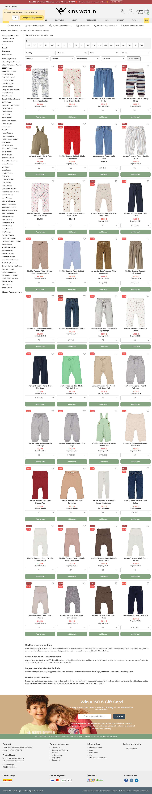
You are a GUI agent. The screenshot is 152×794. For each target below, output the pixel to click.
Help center (56, 758)
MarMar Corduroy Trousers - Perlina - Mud (135, 272)
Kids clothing (13, 30)
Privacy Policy (105, 791)
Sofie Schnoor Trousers (10, 260)
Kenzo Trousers (7, 155)
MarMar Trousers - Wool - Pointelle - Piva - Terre (104, 559)
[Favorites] (52, 66)
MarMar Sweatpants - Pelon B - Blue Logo (40, 445)
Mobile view (145, 791)
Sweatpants (6, 51)
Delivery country (125, 791)
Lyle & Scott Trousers (9, 189)
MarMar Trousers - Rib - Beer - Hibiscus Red (40, 502)
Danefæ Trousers (7, 87)
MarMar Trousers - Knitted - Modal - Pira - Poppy (72, 157)
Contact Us (56, 748)
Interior (121, 20)
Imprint (114, 791)
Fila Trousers (6, 114)
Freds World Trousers (9, 121)
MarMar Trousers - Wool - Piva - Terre (104, 617)
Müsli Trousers (7, 226)
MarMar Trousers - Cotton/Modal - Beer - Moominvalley (40, 100)
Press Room (93, 753)
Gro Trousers (6, 127)
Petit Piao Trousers (8, 235)
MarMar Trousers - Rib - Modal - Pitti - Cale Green (72, 387)
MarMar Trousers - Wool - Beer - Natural (135, 559)
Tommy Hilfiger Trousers (10, 275)
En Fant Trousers (7, 108)
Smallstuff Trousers (8, 257)
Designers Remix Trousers (10, 90)
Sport (76, 20)
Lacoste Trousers (7, 164)
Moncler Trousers (8, 223)
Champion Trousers (8, 77)
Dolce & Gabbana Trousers (11, 99)
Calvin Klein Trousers (9, 71)
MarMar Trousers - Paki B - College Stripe (136, 100)
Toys (135, 20)
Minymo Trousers (8, 216)
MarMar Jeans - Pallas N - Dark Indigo (135, 502)
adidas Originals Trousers (10, 62)
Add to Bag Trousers (9, 59)
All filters (133, 59)
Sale (146, 20)
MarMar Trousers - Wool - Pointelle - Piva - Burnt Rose (72, 559)
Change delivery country (32, 18)
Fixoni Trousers (7, 117)
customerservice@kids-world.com (19, 748)
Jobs (91, 750)
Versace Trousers (7, 281)
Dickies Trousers (7, 93)
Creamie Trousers (8, 83)
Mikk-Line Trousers (8, 201)
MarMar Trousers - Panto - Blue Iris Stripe (136, 157)
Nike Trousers (6, 232)
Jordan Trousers (7, 145)
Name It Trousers (7, 229)
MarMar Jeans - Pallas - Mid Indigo (72, 328)
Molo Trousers (7, 220)
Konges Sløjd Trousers (9, 161)
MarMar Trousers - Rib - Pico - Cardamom (72, 502)
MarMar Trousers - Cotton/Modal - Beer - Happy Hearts (72, 100)
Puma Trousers (7, 244)
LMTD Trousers (7, 185)
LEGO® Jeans (6, 170)
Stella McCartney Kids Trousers (12, 266)
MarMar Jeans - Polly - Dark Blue (135, 616)
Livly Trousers (6, 182)
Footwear (60, 20)
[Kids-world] (76, 11)
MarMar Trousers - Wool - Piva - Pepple (40, 617)
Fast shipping (83, 25)
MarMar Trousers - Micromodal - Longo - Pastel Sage (104, 502)
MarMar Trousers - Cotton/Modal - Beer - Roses (104, 215)
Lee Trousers (6, 167)
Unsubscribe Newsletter (98, 758)
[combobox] (40, 110)
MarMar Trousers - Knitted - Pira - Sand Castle (135, 445)
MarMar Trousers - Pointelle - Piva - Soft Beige (40, 330)
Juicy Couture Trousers (9, 148)
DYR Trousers (6, 102)
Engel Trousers (7, 111)
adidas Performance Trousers (11, 65)
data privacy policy (110, 736)
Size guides (56, 760)
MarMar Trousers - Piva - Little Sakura (135, 330)
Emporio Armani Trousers (10, 105)
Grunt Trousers (7, 130)
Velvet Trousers (7, 54)
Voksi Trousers (7, 284)
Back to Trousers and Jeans (12, 292)
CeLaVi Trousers (7, 74)
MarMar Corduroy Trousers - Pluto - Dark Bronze (104, 272)
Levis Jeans (5, 176)
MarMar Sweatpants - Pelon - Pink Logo (72, 445)
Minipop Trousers (8, 213)
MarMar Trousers (42, 30)
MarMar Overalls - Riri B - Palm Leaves (40, 157)
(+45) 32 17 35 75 (15, 750)
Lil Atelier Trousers (8, 179)
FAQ (90, 755)
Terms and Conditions (91, 791)
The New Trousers (8, 269)
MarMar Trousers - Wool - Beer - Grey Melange (72, 617)
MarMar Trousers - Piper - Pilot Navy (135, 215)
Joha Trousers (6, 142)
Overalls (4, 48)
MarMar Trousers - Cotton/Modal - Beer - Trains (72, 215)
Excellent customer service (105, 26)
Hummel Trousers (8, 136)
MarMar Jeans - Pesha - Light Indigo (104, 157)
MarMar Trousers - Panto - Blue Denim (103, 100)
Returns (55, 753)
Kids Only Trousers (8, 158)
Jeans (4, 45)
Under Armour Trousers (10, 278)
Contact (7, 744)
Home (3, 30)
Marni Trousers (7, 198)
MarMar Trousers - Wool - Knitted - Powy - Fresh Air (72, 272)
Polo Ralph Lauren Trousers (11, 241)
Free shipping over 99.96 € (133, 26)
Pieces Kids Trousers (8, 238)
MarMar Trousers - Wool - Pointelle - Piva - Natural (40, 559)
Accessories (92, 20)
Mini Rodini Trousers (9, 207)
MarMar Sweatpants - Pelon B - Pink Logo (135, 387)
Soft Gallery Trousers (9, 263)
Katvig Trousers (7, 151)
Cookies (136, 791)
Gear (107, 20)
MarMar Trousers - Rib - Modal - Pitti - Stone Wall (104, 387)
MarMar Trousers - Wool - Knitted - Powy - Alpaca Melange (40, 272)
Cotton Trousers (7, 42)
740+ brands (13, 26)
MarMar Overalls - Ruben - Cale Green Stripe (104, 445)
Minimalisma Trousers (9, 210)
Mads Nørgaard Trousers (10, 192)
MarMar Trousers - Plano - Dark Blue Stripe (40, 387)
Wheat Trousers (7, 288)
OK (15, 18)
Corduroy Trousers (8, 39)
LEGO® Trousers (7, 173)
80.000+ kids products (35, 26)
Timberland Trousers (9, 272)
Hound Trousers (7, 133)
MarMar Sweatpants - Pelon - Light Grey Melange (104, 330)
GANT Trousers (7, 124)
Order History (57, 755)
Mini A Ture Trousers (9, 204)
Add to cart (40, 117)
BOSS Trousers (7, 68)
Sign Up (119, 716)
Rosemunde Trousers (9, 247)
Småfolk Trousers (8, 254)
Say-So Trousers (7, 250)
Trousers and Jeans (27, 30)
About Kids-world (95, 748)
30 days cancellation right (60, 25)
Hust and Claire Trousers (10, 139)
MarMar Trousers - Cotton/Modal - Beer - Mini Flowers (40, 215)
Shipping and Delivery (60, 750)
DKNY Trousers (7, 96)
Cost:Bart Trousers (8, 80)
